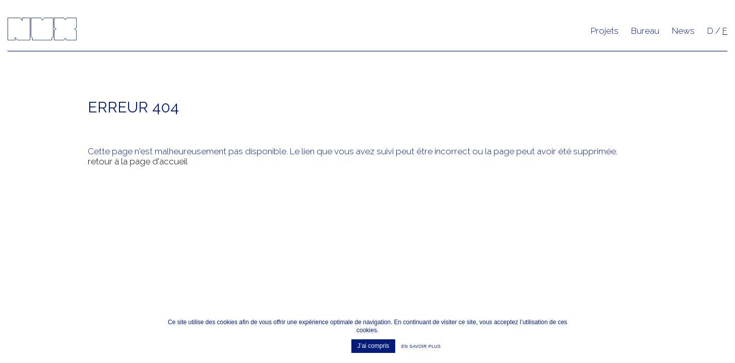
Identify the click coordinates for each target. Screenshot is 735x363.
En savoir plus (421, 346)
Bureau (645, 31)
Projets (605, 31)
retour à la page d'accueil (138, 161)
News (683, 31)
